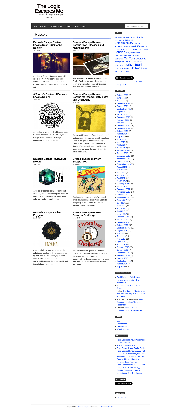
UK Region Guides (56, 26)
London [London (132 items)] (120, 52)
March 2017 (122, 214)
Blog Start (110, 406)
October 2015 (122, 258)
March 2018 (122, 181)
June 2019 (121, 139)
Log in (119, 321)
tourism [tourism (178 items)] (129, 64)
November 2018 (123, 159)
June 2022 (121, 98)
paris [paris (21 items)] (117, 62)
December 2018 (123, 156)
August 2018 (122, 167)
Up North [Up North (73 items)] (136, 68)
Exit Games (122, 397)
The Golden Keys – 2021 (127, 345)
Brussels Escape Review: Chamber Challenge (87, 214)
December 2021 (123, 103)
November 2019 (123, 128)
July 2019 (121, 137)
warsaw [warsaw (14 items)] (117, 71)
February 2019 (123, 150)
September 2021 (124, 109)
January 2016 (122, 250)
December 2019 (123, 126)
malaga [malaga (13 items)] (128, 52)
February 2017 (123, 217)
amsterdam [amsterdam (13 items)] (126, 37)
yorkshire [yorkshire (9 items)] (127, 71)
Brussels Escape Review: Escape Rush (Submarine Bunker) (47, 45)
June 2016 (121, 236)
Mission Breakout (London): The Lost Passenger (131, 302)
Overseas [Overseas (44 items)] (141, 58)
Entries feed (122, 324)
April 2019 (121, 145)
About (84, 26)
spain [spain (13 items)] (136, 62)
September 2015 (124, 261)
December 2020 (123, 117)
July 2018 (121, 170)
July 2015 (121, 267)
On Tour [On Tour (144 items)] (129, 58)
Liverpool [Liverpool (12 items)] (145, 49)
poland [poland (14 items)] (121, 62)
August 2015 (122, 264)
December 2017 (123, 189)
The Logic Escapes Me (49, 8)
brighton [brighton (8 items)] (122, 40)
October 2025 (122, 95)
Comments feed (123, 326)
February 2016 (123, 247)
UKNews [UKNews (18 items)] (127, 68)
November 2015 (123, 256)
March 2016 (122, 244)
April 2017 (121, 211)
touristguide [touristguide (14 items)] (119, 68)
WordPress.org (123, 329)
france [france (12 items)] (140, 43)
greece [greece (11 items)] (131, 46)
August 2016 (122, 231)
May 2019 (121, 142)
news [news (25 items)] (137, 55)
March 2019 (122, 148)
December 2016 (123, 222)
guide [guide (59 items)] (137, 46)
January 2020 (122, 123)
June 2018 (121, 173)
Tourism (68, 26)
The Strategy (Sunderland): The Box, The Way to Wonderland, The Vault (131, 294)
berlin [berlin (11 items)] (143, 37)
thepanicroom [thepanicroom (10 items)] (119, 65)
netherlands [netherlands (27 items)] (129, 55)
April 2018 (121, 178)
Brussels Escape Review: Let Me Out (49, 160)
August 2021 (122, 112)
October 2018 (122, 161)
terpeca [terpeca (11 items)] (140, 62)
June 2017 (121, 206)
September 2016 (124, 228)
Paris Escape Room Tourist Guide (131, 348)
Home (35, 26)
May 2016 (121, 239)
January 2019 (122, 153)
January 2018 (122, 186)
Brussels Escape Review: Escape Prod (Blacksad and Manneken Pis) (88, 45)
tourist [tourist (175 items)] (139, 64)
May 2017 (121, 208)
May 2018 (121, 175)
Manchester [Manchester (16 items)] (135, 52)
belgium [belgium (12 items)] (138, 37)
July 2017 (121, 203)
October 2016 (122, 225)
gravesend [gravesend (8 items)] (126, 46)
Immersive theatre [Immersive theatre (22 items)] (130, 49)
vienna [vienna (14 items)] (144, 68)
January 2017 (122, 220)
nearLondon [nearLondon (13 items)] (119, 55)
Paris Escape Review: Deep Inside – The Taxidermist (128, 280)
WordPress (102, 406)
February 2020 (123, 120)
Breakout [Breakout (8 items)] (117, 40)
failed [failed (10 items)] (135, 43)
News (76, 26)
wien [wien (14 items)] (122, 71)
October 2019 (122, 131)
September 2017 (124, 197)
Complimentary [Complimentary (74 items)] (124, 42)
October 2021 (122, 106)
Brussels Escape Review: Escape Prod (87, 160)
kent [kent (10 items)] (140, 49)
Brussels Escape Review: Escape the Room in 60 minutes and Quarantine (90, 97)
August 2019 (122, 134)
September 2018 (124, 164)
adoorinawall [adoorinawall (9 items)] (118, 37)
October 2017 (122, 195)
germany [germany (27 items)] (119, 46)
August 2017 (122, 200)
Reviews (43, 26)
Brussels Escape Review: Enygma (47, 214)
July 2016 (121, 233)
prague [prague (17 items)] (127, 62)
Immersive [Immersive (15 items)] (118, 49)
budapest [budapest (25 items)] (129, 40)
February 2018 (123, 184)
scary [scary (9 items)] (132, 62)
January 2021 (122, 114)
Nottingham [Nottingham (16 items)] (119, 59)
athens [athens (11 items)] (133, 37)
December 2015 (123, 253)
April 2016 (121, 242)
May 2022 (121, 101)
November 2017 (123, 192)
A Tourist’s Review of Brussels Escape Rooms (50, 95)
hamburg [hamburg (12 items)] (144, 46)
